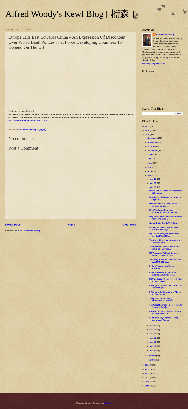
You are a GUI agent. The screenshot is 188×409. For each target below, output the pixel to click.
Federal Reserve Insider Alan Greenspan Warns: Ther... (162, 273)
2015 (147, 134)
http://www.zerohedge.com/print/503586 (27, 120)
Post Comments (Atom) (29, 231)
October (151, 146)
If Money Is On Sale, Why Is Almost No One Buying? (165, 293)
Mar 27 (153, 183)
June (150, 163)
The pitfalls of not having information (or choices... (162, 299)
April (149, 171)
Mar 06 (153, 350)
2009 (147, 386)
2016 (147, 130)
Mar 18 (153, 334)
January (151, 360)
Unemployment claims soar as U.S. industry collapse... (165, 205)
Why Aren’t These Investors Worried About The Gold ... (166, 217)
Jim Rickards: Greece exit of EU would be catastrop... (164, 247)
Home (71, 224)
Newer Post (12, 224)
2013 (147, 369)
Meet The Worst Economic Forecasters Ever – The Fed (163, 211)
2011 (147, 377)
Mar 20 (153, 325)
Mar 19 (153, 329)
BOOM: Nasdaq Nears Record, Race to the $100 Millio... (165, 280)
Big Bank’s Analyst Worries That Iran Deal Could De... (164, 235)
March (150, 175)
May (149, 167)
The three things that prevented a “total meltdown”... (164, 241)
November (152, 142)
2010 (147, 382)
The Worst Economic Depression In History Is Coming (165, 306)
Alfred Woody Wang (165, 34)
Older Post (129, 224)
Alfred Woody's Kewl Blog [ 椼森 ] (69, 14)
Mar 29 (153, 179)
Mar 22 (153, 187)
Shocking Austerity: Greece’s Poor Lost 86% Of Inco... (165, 260)
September (152, 150)
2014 (147, 365)
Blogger (108, 403)
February (151, 355)
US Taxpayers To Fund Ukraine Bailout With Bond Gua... (163, 254)
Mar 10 (153, 346)
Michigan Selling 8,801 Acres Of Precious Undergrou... (164, 228)
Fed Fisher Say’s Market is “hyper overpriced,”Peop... (164, 319)
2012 (147, 373)
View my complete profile (153, 64)
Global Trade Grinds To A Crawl (163, 223)
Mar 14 (153, 342)
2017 (147, 126)
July (149, 159)
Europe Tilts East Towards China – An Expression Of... (165, 312)
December (152, 138)
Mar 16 (153, 338)
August (151, 155)
